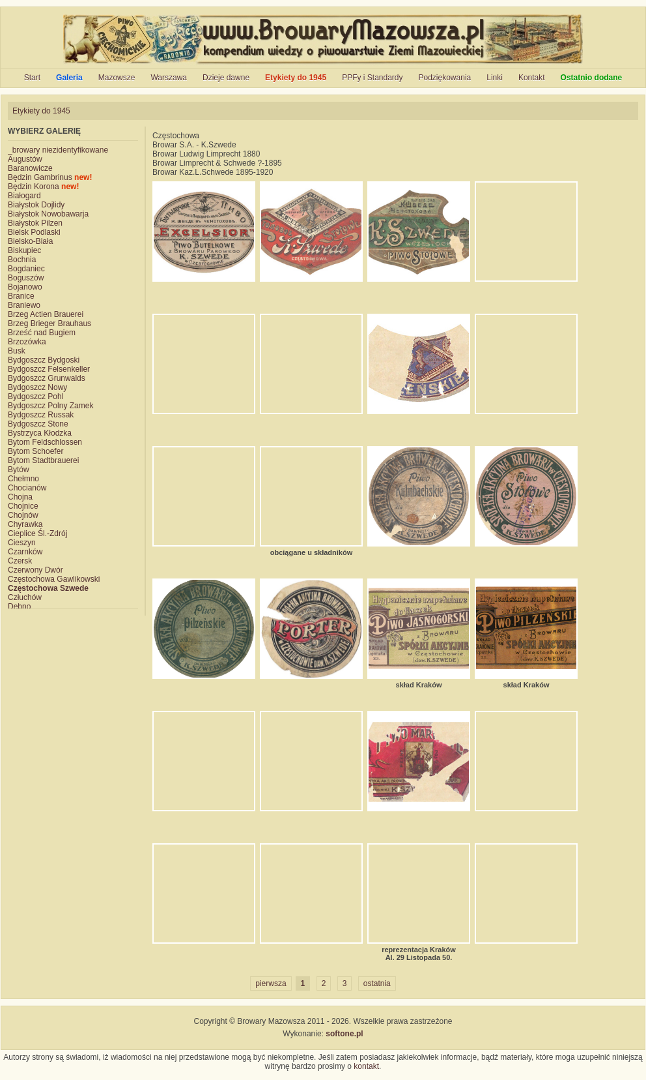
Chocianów (27, 487)
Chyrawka (25, 524)
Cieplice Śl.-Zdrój (37, 533)
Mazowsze (116, 77)
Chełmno (23, 478)
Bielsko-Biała (30, 241)
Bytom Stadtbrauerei (43, 460)
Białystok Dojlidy (36, 204)
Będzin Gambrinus (50, 177)
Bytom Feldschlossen (45, 442)
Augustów (25, 159)
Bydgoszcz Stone (38, 423)
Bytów (18, 469)
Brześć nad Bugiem (42, 332)
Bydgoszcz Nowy (37, 387)
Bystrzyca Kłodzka (40, 433)
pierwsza (270, 983)
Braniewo (24, 305)
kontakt (366, 1066)
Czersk (20, 560)
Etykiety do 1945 (295, 77)
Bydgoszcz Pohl (35, 396)
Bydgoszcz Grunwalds (46, 378)
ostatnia (377, 983)
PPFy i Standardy (372, 77)
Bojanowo (25, 287)
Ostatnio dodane (592, 77)
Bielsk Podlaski (34, 232)
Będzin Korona (43, 186)
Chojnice (23, 506)
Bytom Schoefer (35, 451)
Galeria (69, 77)
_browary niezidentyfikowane (58, 150)
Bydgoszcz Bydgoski (43, 360)
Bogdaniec (26, 268)
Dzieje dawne (226, 77)
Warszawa (168, 77)
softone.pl (344, 1033)
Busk (16, 350)
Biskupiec (24, 250)
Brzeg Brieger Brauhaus (49, 323)
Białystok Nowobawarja (48, 213)
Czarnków (25, 551)
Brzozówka (27, 341)
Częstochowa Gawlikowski (54, 579)
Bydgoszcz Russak (41, 414)
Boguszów (26, 277)
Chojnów (23, 515)
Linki (494, 77)
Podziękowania (445, 77)
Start (32, 77)
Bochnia (22, 259)
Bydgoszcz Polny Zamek (50, 405)
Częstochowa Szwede (48, 588)
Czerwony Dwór (35, 570)
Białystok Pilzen (35, 223)
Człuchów (25, 597)
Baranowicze (30, 168)
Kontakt (531, 77)
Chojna (20, 497)
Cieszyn (22, 542)
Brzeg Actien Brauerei (45, 314)
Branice (21, 296)
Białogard (24, 195)
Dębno (19, 606)
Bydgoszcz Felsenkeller (49, 369)
